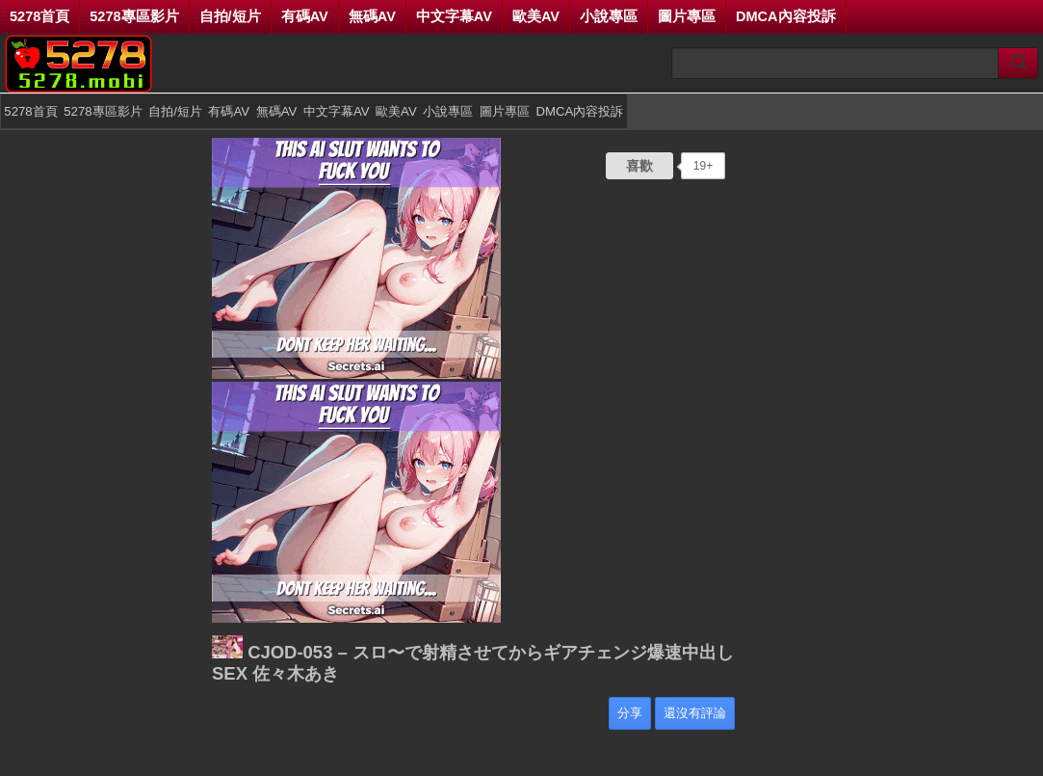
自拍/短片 (230, 16)
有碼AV (304, 16)
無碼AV (372, 16)
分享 (629, 713)
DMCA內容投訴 (786, 16)
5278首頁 (39, 16)
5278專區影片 (134, 16)
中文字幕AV (454, 16)
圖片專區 (687, 16)
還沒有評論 (695, 713)
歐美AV (536, 16)
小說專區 (609, 16)
